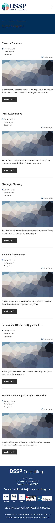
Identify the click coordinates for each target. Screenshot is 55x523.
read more (9, 100)
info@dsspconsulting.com (36, 489)
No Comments (47, 57)
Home (3, 21)
